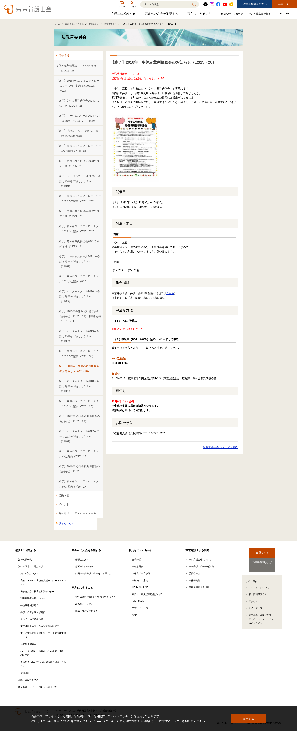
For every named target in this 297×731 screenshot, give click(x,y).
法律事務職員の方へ (255, 4)
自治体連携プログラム (86, 610)
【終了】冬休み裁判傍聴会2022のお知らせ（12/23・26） (77, 214)
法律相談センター (29, 573)
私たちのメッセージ (232, 14)
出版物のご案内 (140, 580)
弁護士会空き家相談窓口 (32, 612)
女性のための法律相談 (31, 619)
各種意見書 (137, 566)
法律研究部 (194, 580)
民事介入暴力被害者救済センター (37, 591)
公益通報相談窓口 (29, 605)
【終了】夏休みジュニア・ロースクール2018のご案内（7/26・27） (78, 403)
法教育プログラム (84, 603)
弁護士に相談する (123, 14)
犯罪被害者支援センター (32, 598)
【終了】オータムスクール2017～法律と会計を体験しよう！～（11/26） (77, 436)
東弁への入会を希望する (162, 14)
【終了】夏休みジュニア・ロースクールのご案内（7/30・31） (78, 148)
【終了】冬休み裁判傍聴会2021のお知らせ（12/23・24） (77, 244)
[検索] (164, 4)
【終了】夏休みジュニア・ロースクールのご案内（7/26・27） (78, 484)
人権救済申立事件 (141, 573)
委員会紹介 (94, 24)
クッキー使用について (56, 721)
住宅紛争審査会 (28, 644)
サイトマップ (255, 605)
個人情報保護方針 (258, 591)
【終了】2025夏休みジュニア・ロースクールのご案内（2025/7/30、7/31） (77, 85)
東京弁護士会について (200, 559)
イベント (64, 504)
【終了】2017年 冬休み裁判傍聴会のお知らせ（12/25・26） (78, 419)
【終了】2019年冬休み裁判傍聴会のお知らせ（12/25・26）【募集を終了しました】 (78, 316)
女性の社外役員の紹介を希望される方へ (95, 597)
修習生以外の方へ (84, 566)
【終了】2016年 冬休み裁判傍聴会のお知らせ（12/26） (78, 469)
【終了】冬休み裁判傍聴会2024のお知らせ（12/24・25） (77, 103)
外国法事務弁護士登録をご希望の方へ (94, 573)
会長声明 (136, 559)
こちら (170, 293)
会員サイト (284, 4)
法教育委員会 (110, 24)
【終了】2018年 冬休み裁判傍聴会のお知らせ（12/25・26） (77, 369)
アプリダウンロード (142, 608)
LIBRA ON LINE (140, 587)
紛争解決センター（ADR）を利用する (37, 687)
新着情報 (64, 55)
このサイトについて (259, 584)
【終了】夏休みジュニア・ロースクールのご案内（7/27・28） (78, 454)
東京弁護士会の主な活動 (201, 566)
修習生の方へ (82, 559)
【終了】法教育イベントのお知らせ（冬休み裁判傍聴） (77, 133)
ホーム (57, 24)
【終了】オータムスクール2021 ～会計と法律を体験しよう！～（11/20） (78, 261)
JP (280, 13)
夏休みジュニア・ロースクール (77, 513)
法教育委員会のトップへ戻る (220, 447)
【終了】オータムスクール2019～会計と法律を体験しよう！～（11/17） (77, 336)
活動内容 (64, 495)
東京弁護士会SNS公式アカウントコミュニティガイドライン (261, 616)
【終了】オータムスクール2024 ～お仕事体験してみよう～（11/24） (78, 118)
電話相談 (25, 673)
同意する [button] (248, 718)
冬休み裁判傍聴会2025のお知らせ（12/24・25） (76, 68)
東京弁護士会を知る (260, 14)
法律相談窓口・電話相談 (30, 566)
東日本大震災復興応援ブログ (147, 594)
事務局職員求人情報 (199, 587)
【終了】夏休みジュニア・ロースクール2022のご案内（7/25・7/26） (78, 229)
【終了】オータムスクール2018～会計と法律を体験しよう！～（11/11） (77, 386)
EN (287, 13)
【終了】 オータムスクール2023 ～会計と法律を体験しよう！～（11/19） (78, 181)
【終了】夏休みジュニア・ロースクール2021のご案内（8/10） (78, 279)
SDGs (135, 615)
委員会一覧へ (66, 523)
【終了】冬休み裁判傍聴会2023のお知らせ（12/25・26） (77, 163)
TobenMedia (138, 601)
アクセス (253, 598)
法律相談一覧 (25, 559)
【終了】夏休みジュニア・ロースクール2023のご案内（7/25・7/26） (78, 198)
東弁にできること (200, 14)
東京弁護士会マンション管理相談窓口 (39, 626)
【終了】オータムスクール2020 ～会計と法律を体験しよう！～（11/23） (78, 296)
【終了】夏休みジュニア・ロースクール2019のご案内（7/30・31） (78, 353)
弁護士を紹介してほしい (30, 680)
